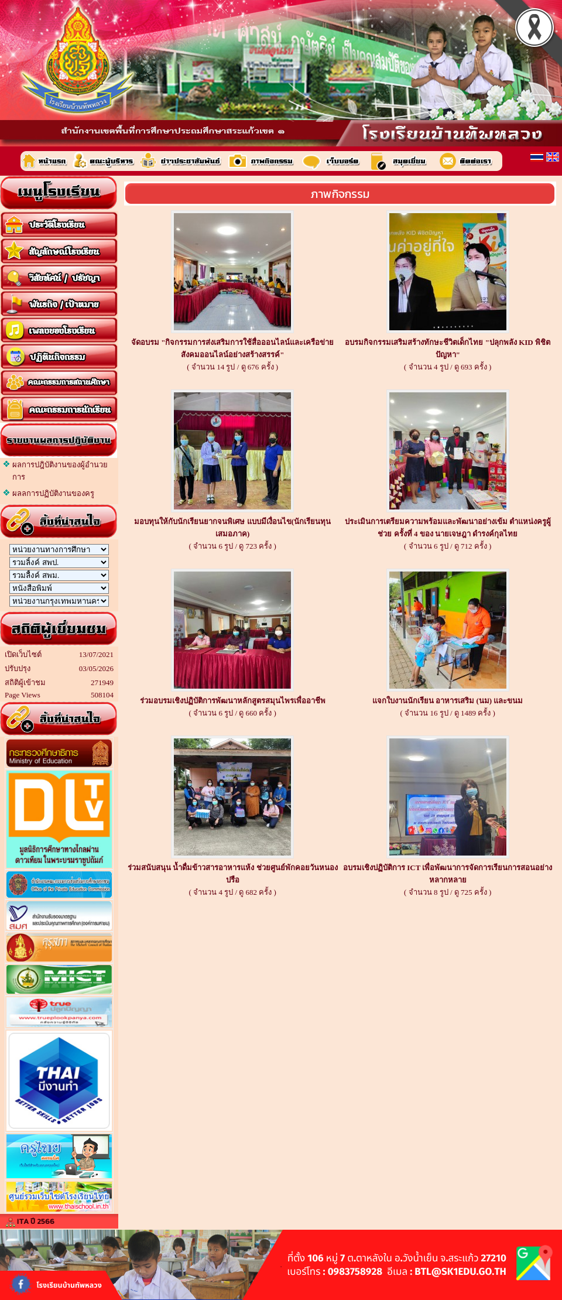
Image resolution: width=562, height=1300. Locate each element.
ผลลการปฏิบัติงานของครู (53, 493)
